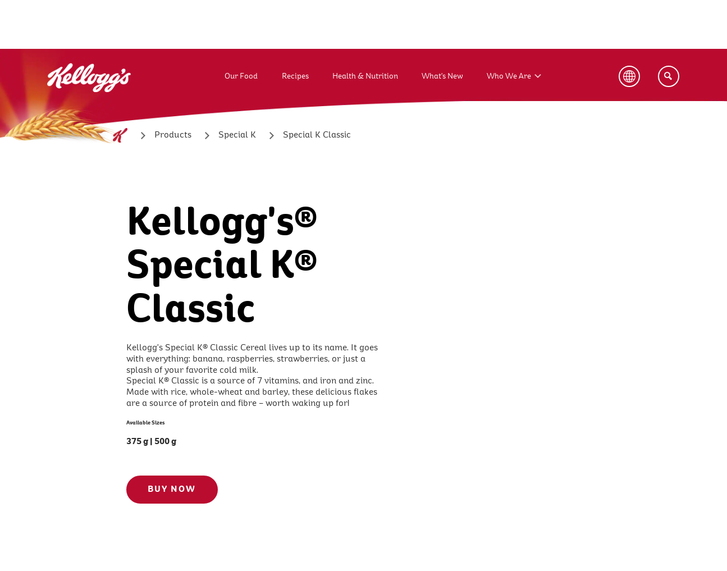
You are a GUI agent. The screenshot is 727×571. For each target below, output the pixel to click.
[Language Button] (629, 76)
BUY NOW (172, 489)
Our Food (241, 76)
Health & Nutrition (365, 76)
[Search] (668, 76)
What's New (442, 76)
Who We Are (509, 76)
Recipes (295, 76)
